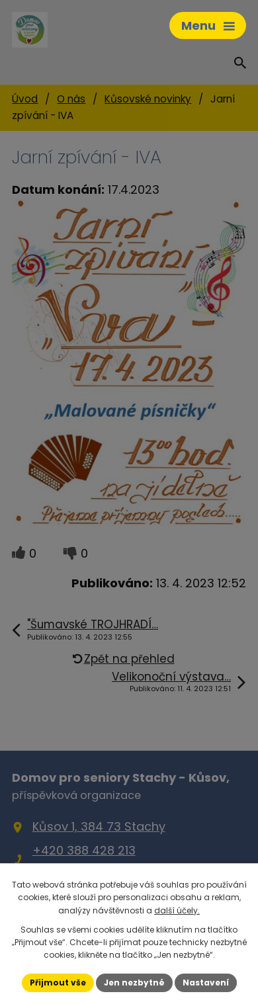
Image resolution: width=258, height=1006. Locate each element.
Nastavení (206, 982)
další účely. (177, 910)
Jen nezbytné (134, 982)
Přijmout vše (58, 982)
